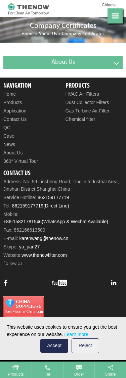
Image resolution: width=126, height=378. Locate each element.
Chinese (109, 5)
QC (6, 127)
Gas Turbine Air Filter (88, 110)
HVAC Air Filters (82, 94)
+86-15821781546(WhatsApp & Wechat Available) (55, 221)
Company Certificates (83, 34)
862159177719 (53, 197)
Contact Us (15, 119)
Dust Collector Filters (87, 102)
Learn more (76, 334)
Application (15, 110)
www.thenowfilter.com (44, 255)
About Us (47, 34)
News (9, 144)
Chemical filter (80, 119)
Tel (47, 374)
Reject (85, 345)
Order (79, 374)
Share (110, 374)
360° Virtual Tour (20, 161)
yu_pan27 (29, 246)
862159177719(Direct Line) (40, 205)
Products (12, 102)
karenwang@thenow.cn (43, 238)
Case (8, 136)
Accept (54, 345)
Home (28, 34)
